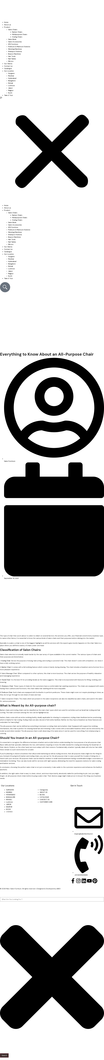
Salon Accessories (15, 42)
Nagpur (11, 90)
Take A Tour (8, 95)
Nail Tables (12, 59)
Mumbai (11, 76)
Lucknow (11, 85)
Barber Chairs (17, 32)
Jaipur (10, 88)
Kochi (10, 93)
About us (7, 25)
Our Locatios (9, 71)
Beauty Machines (14, 54)
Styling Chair (5, 661)
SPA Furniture (13, 44)
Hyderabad (12, 78)
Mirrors (10, 61)
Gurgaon (11, 73)
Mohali (10, 83)
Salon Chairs (12, 29)
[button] (52, 150)
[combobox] (52, 899)
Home (6, 22)
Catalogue (8, 68)
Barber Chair (6, 667)
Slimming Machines (15, 49)
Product (7, 27)
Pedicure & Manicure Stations (19, 47)
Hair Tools (11, 56)
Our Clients (8, 64)
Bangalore (12, 81)
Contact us (8, 66)
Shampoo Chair (7, 686)
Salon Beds (12, 39)
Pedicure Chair (7, 692)
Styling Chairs (17, 37)
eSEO (58, 889)
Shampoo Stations (15, 51)
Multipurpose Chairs (19, 34)
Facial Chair (6, 680)
